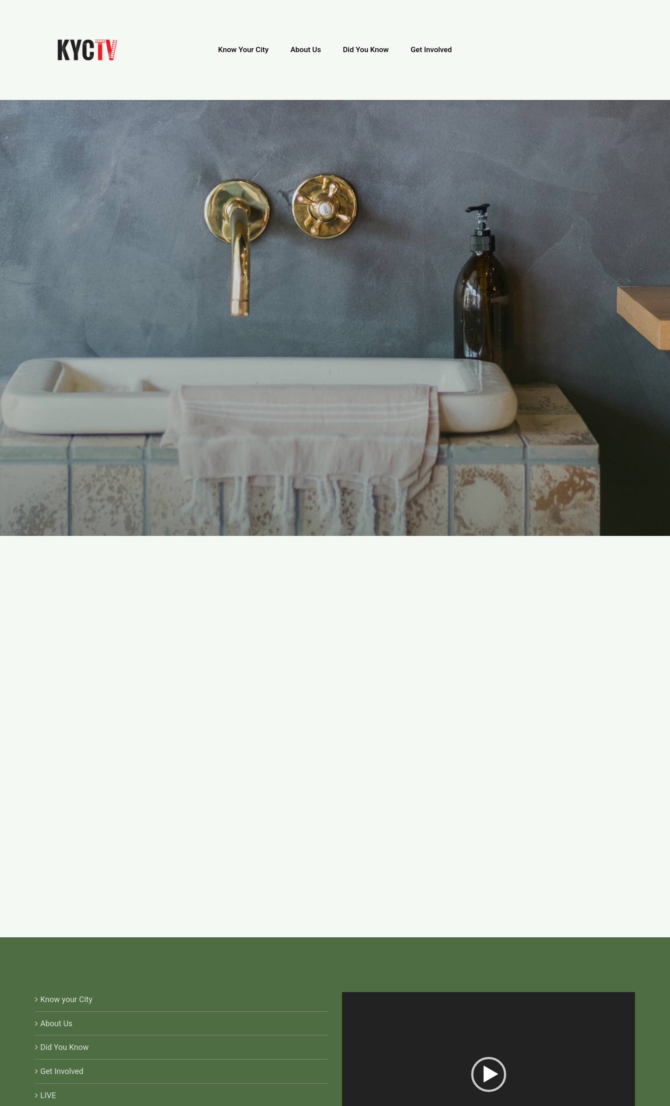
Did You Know (64, 1047)
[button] (488, 1074)
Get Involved (62, 1071)
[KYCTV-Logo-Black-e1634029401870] (87, 42)
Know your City (66, 999)
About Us (56, 1023)
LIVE (48, 1095)
